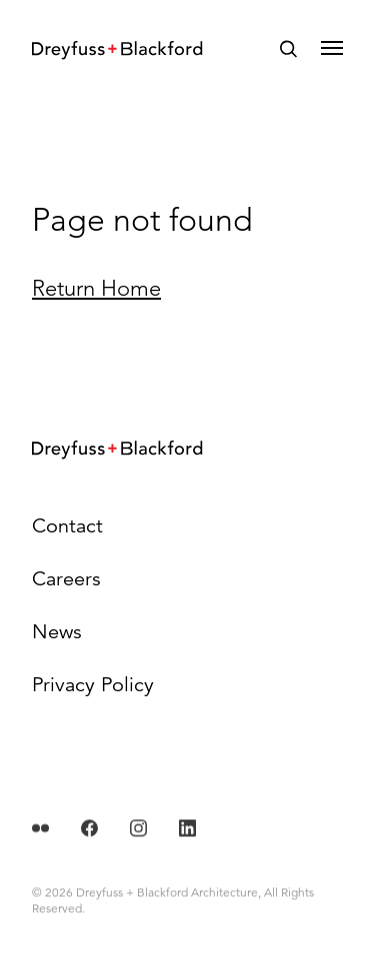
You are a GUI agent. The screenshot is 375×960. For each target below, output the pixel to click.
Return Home (96, 288)
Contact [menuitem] (67, 525)
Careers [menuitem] (66, 578)
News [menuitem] (57, 631)
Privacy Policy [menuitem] (93, 684)
